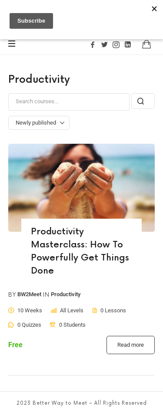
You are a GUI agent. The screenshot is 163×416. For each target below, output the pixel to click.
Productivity (65, 294)
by (12, 294)
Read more (130, 345)
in (46, 294)
